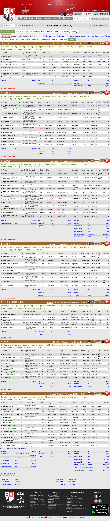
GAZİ (28, 517)
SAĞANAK (27, 406)
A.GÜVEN (75, 270)
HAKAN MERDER (64, 277)
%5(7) (92, 277)
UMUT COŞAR (63, 256)
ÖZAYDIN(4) (6, 328)
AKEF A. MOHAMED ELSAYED (66, 178)
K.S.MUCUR (76, 59)
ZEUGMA (32, 322)
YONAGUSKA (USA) (29, 216)
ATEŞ (34, 124)
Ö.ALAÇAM (75, 105)
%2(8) (92, 374)
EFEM (26, 420)
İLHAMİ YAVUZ (63, 440)
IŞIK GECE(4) (7, 56)
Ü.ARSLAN (75, 374)
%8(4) (92, 414)
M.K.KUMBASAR (50, 132)
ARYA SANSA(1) (8, 260)
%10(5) (93, 178)
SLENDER (27, 271)
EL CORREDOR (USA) (28, 105)
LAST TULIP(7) (7, 267)
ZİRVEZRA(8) (7, 62)
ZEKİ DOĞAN (63, 420)
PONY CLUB (80, 517)
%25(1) (93, 417)
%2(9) (92, 273)
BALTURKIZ (33, 363)
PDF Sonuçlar (47, 36)
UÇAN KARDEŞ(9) (8, 361)
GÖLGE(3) (6, 206)
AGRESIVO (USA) (29, 188)
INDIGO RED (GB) (29, 268)
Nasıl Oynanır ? (52, 505)
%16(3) (93, 264)
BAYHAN (27, 430)
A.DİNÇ (75, 62)
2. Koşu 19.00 (14, 39)
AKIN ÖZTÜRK (62, 198)
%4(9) (92, 121)
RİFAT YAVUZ (63, 445)
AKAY (31, 317)
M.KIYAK (49, 199)
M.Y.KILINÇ (75, 406)
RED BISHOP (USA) (36, 282)
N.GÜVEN (75, 357)
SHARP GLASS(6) (8, 122)
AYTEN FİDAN (60, 141)
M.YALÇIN (74, 121)
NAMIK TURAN (65, 56)
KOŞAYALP (28, 68)
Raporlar (39, 18)
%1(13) (93, 206)
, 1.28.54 (83, 394)
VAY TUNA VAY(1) (8, 125)
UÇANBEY (28, 66)
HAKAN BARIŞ (61, 135)
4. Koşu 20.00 (33, 39)
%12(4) (93, 182)
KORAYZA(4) (7, 174)
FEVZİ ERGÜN (63, 411)
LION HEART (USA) (32, 133)
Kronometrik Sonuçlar (94, 36)
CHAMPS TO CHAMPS (30, 201)
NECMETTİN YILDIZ (63, 192)
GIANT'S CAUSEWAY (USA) (29, 114)
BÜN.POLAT (75, 135)
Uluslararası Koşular (53, 496)
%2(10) (93, 431)
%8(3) (92, 320)
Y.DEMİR (74, 256)
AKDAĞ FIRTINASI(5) (9, 314)
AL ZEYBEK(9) (7, 411)
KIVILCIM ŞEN (63, 281)
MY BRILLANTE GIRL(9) (10, 273)
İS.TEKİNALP (75, 320)
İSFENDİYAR (29, 58)
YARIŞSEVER (87, 14)
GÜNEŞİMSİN (34, 371)
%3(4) (92, 409)
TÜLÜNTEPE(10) (8, 213)
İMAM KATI (63, 372)
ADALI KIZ (31, 436)
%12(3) (93, 132)
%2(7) (92, 372)
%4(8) (92, 109)
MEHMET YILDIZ (64, 260)
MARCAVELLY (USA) (29, 205)
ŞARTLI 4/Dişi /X (53, 244)
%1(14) (93, 440)
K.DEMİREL (50, 216)
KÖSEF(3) (6, 317)
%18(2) (92, 325)
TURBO (27, 319)
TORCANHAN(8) (8, 445)
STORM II (27, 213)
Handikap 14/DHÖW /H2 (56, 394)
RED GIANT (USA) (29, 266)
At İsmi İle (94, 18)
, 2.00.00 (83, 244)
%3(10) (93, 138)
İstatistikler (57, 18)
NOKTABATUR (28, 446)
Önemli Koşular (52, 495)
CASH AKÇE (27, 208)
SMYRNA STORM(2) (9, 191)
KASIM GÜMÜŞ (61, 144)
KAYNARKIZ (31, 421)
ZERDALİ (25, 106)
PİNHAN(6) (6, 366)
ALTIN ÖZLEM (33, 430)
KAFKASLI (27, 358)
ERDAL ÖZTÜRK (64, 428)
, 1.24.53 (83, 93)
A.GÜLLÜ (74, 132)
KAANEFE (27, 363)
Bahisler (50, 502)
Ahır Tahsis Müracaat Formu (74, 502)
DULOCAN (34, 442)
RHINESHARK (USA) (30, 263)
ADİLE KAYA (64, 64)
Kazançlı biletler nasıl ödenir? (56, 504)
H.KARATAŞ (76, 212)
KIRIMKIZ (31, 354)
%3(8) (92, 281)
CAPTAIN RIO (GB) (27, 134)
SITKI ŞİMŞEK (64, 314)
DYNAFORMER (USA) (33, 199)
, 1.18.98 (84, 161)
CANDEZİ (31, 420)
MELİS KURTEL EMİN (65, 264)
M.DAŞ (74, 129)
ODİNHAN (36, 354)
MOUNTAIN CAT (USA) (30, 257)
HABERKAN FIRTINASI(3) (10, 73)
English (92, 11)
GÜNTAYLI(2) (7, 77)
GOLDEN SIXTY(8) (9, 138)
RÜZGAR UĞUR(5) (9, 128)
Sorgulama (47, 18)
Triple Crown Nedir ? (72, 510)
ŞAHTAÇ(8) (6, 363)
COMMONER (31, 206)
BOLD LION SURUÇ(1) (10, 215)
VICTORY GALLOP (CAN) (31, 260)
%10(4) (93, 125)
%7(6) (92, 196)
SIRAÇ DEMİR (63, 377)
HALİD (39, 76)
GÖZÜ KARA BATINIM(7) (10, 181)
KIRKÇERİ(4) (7, 354)
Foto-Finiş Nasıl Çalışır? (55, 498)
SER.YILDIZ (52, 62)
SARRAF (28, 64)
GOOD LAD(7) (7, 117)
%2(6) (92, 322)
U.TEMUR (50, 277)
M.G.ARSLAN (52, 73)
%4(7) (92, 135)
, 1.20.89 (83, 303)
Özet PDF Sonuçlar (58, 36)
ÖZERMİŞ (35, 324)
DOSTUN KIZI (35, 368)
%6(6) (92, 141)
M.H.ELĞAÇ (75, 273)
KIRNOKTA (32, 445)
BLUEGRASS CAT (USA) (29, 118)
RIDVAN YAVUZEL (62, 132)
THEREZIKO (28, 282)
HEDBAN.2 (38, 374)
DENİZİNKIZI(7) (8, 425)
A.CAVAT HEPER (61, 125)
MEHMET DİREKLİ (66, 67)
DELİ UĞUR (28, 371)
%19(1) (93, 174)
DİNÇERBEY (28, 372)
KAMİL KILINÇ (63, 406)
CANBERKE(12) (8, 440)
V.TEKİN (74, 277)
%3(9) (92, 202)
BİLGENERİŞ (36, 408)
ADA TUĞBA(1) (8, 409)
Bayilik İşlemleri (34, 498)
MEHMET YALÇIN (64, 366)
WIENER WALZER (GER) (29, 109)
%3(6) (92, 363)
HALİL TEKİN (63, 409)
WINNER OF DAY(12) (9, 105)
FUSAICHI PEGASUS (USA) (33, 264)
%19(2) (93, 188)
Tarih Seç (17, 25)
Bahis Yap (66, 18)
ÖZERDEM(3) (7, 417)
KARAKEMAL (29, 328)
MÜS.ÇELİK (52, 59)
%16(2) (93, 129)
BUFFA (32, 208)
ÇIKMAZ (28, 59)
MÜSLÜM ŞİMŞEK (65, 354)
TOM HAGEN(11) (8, 113)
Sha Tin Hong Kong (64, 32)
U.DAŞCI (74, 422)
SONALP (28, 317)
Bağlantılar (33, 502)
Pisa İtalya (75, 32)
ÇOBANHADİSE (29, 435)
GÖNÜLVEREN (34, 76)
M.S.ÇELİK (52, 70)
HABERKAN (29, 73)
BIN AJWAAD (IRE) (32, 106)
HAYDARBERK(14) (9, 442)
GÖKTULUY (29, 74)
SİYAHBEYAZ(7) (8, 357)
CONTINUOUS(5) (8, 256)
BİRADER (28, 71)
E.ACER (74, 144)
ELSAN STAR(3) (8, 132)
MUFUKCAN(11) (8, 420)
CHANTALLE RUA (34, 256)
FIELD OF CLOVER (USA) (29, 117)
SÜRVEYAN (35, 73)
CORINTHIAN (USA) (30, 262)
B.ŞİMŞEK (75, 117)
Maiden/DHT (56, 44)
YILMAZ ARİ (63, 267)
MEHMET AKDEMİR (65, 442)
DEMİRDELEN (28, 368)
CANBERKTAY (29, 324)
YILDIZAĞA (28, 65)
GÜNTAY (28, 76)
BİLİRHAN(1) (7, 320)
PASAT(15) (6, 422)
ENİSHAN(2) (6, 369)
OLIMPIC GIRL (28, 196)
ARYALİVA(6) (7, 325)
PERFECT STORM (29, 276)
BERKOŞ (27, 366)
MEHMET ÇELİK (61, 129)
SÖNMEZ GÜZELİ (36, 69)
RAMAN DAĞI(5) (8, 67)
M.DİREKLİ (76, 67)
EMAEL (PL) (38, 322)
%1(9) (92, 377)
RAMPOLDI (26, 140)
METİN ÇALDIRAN (65, 317)
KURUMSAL (77, 14)
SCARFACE (27, 198)
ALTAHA (28, 56)
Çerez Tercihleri (52, 508)
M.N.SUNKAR (49, 109)
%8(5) (92, 105)
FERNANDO (27, 209)
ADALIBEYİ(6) (7, 437)
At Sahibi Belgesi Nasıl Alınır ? (75, 505)
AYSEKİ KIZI (33, 64)
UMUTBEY (37, 314)
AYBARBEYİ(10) (8, 431)
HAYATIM (36, 266)
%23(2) (93, 406)
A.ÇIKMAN (75, 281)
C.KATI (74, 372)
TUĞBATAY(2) (7, 414)
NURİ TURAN (64, 76)
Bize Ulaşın (106, 11)
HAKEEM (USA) (28, 176)
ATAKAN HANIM (36, 58)
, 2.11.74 (84, 44)
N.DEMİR (51, 64)
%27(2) (93, 357)
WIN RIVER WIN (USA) (30, 269)
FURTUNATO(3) (7, 372)
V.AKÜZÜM (76, 174)
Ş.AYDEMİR (74, 328)
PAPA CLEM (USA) (27, 124)
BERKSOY (27, 426)
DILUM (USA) (33, 110)
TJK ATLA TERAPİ (55, 517)
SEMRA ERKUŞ (62, 188)
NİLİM (34, 357)
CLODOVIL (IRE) (33, 145)
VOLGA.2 (28, 325)
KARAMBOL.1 (28, 429)
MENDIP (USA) (28, 181)
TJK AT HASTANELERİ (39, 517)
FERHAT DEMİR (65, 73)
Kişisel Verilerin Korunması (37, 499)
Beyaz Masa (33, 507)
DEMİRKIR (27, 409)
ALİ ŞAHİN (60, 212)
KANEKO (25, 137)
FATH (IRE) (25, 125)
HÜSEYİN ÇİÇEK (65, 70)
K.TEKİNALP (75, 411)
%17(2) (93, 260)
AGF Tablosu (106, 36)
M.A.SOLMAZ (49, 113)
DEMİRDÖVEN (28, 357)
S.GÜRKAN (76, 202)
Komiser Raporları (80, 36)
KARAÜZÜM (28, 405)
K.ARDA (74, 409)
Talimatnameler (70, 501)
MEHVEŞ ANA (36, 413)
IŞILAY (32, 360)
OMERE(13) (7, 196)
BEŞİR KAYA (64, 61)
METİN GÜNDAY (64, 285)
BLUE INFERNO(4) (8, 270)
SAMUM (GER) (31, 136)
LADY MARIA (31, 173)
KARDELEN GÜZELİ (36, 376)
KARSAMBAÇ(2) (8, 277)
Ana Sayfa (86, 11)
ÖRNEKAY (34, 327)
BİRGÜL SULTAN (35, 66)
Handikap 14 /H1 (55, 161)
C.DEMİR (74, 437)
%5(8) (92, 192)
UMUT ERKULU (62, 182)
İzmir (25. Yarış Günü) (22, 32)
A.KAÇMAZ (48, 105)
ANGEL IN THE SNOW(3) (10, 263)
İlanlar (31, 496)
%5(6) (92, 445)
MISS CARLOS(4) (8, 144)
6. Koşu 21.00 (53, 39)
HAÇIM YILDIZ (63, 417)
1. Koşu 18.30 (4, 39)
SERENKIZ (32, 440)
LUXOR (35, 186)
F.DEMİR (74, 377)
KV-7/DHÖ (50, 303)
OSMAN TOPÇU (62, 196)
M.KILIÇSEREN (76, 138)
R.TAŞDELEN (76, 267)
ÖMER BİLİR (64, 320)
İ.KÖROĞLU (76, 199)
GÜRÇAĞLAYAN (34, 365)
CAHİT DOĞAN (63, 270)
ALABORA (31, 182)
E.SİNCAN (48, 135)
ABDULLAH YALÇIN (65, 360)
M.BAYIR (49, 202)
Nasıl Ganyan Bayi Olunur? (37, 501)
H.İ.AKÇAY (76, 182)
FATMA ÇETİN (64, 324)
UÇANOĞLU (28, 327)
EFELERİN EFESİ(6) (9, 188)
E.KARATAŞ (76, 178)
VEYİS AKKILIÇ (62, 185)
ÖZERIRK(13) (7, 428)
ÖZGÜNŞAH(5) (7, 374)
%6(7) (92, 185)
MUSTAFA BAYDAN (65, 363)
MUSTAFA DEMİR (64, 425)
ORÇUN (27, 314)
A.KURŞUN (51, 270)
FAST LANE (26, 110)
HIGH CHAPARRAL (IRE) (31, 203)
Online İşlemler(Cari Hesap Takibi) (76, 508)
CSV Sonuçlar (70, 36)
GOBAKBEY (28, 443)
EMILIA (35, 212)
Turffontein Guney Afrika (36, 32)
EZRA (27, 61)
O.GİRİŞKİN (76, 196)
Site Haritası (98, 11)
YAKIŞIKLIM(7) (7, 70)
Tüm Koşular (72, 39)
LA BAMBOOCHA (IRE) (29, 177)
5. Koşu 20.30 (43, 39)
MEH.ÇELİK (75, 366)
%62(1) (92, 328)
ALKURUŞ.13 (28, 361)
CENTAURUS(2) (8, 141)
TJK (20, 18)
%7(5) (92, 434)
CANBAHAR (32, 411)
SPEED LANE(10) (8, 109)
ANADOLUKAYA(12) (9, 208)
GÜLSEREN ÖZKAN (62, 121)
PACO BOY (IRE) (27, 143)
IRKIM (33, 427)
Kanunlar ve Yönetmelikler (37, 495)
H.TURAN (76, 56)
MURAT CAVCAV (62, 202)
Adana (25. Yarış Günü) (7, 32)
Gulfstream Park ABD (51, 32)
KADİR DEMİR (61, 216)
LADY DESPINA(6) (8, 285)
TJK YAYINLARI (68, 517)
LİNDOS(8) (6, 281)
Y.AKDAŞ (75, 206)
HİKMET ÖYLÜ (62, 206)
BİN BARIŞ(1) (7, 377)
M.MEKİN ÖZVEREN (62, 105)
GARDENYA (32, 319)
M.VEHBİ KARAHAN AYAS (64, 109)
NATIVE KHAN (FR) (27, 131)
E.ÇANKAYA (52, 67)
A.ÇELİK (51, 56)
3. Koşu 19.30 (24, 39)
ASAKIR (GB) (35, 196)
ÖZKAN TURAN (64, 357)
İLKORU (32, 314)
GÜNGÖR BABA (28, 215)
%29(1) (93, 117)
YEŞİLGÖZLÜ (36, 55)
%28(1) (93, 267)
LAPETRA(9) (7, 202)
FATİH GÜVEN (61, 138)
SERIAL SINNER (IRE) (30, 202)
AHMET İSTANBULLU (67, 59)
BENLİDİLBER (33, 416)
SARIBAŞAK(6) (7, 64)
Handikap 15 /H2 (58, 93)
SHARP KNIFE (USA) (28, 120)
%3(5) (92, 317)
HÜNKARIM (33, 271)
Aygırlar (68, 504)
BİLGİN (35, 317)
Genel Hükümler (71, 495)
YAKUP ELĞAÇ (64, 273)
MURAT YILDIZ (64, 374)
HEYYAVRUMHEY (29, 186)
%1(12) (93, 144)
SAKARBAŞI (29, 69)
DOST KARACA (28, 369)
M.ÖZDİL (74, 141)
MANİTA (33, 424)
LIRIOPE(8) (6, 199)
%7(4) (92, 314)
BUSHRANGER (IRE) (28, 112)
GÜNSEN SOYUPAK (62, 117)
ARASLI (27, 440)
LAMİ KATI (62, 434)
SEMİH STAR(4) (8, 434)
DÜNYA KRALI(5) (8, 406)
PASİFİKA (25, 128)
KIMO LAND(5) (7, 178)
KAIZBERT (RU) (29, 433)
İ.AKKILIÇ (75, 185)
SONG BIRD (32, 140)
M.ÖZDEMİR (48, 125)
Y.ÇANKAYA (76, 64)
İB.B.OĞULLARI (76, 113)
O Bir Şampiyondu (71, 496)
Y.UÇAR (75, 192)
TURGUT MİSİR (62, 174)
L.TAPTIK (49, 206)
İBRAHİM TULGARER (65, 369)
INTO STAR (35, 215)
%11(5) (93, 270)
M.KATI (74, 434)
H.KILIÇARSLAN (49, 121)
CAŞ (37, 411)
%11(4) (93, 366)
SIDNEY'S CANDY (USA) (29, 116)
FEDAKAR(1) (7, 59)
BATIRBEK (38, 61)
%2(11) (93, 113)
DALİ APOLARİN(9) (9, 135)
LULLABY (30, 137)
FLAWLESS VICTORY (35, 259)
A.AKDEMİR (50, 213)
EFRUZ (33, 374)
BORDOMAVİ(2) (7, 322)
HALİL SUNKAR (64, 422)
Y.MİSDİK (74, 109)
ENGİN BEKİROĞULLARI (63, 113)
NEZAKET (34, 405)
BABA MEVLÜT (29, 55)
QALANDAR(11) (8, 185)
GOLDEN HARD (34, 273)
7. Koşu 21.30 (63, 39)
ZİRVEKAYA (32, 61)
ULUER (27, 354)
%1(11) (93, 209)
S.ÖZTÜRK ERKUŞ (76, 188)
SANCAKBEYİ (28, 423)
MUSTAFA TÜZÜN (65, 327)
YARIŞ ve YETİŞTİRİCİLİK (101, 14)
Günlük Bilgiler (29, 18)
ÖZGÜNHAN (28, 374)
